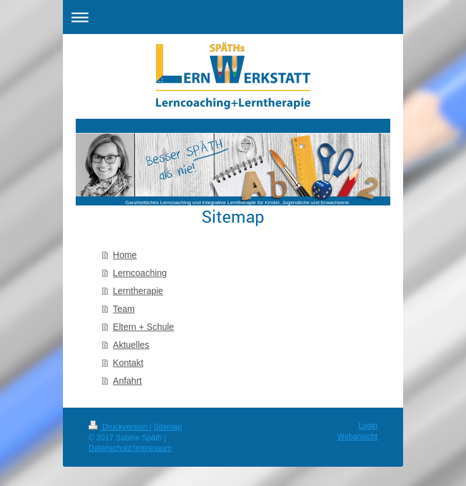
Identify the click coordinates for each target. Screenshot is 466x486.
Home (125, 255)
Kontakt (128, 363)
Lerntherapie (138, 291)
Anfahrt (127, 381)
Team (124, 309)
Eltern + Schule (143, 327)
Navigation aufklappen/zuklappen (233, 17)
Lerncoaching (140, 273)
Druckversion (119, 426)
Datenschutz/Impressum (130, 448)
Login (368, 425)
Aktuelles (131, 345)
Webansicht (357, 436)
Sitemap (167, 426)
